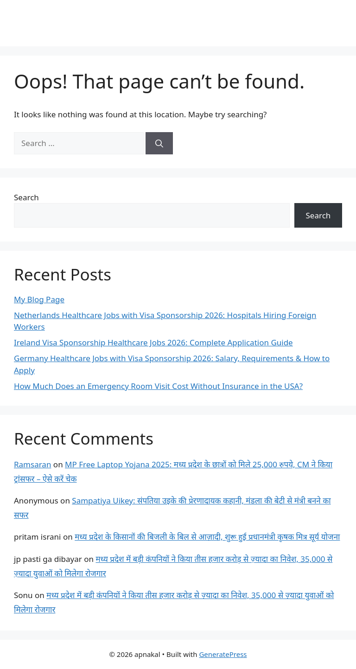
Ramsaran (32, 464)
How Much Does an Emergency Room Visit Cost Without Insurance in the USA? (158, 386)
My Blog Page (39, 299)
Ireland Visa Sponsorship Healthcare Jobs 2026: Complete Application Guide (153, 342)
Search (26, 197)
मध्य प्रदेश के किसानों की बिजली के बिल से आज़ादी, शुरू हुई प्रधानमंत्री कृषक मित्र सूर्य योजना (207, 536)
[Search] (159, 143)
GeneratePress (223, 654)
